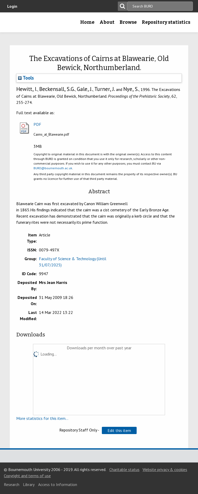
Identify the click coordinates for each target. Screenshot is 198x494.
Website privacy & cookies (165, 469)
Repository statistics (166, 22)
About (107, 22)
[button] (119, 430)
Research (11, 484)
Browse (128, 22)
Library (29, 484)
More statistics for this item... (42, 418)
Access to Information (57, 484)
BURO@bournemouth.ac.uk (53, 168)
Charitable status (124, 469)
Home (87, 22)
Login (12, 6)
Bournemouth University (12, 24)
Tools (26, 78)
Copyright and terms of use (27, 475)
